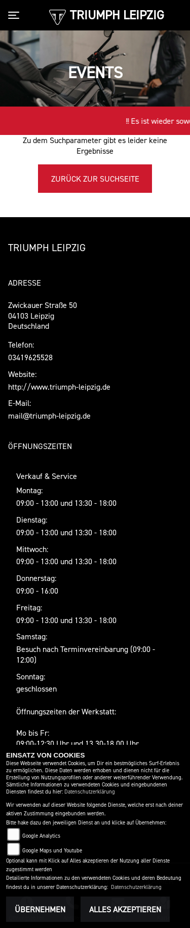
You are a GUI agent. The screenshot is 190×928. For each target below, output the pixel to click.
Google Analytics (41, 836)
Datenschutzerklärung (89, 791)
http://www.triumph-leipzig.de (59, 387)
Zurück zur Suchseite (95, 179)
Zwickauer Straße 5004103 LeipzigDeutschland (42, 315)
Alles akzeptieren (125, 909)
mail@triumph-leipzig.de (49, 415)
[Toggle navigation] (15, 15)
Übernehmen (40, 909)
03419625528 (30, 357)
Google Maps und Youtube (52, 850)
